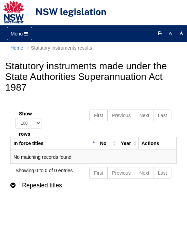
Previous (121, 115)
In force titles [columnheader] (28, 143)
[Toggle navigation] (19, 33)
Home (16, 48)
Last (162, 115)
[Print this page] (160, 33)
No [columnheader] (103, 143)
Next (144, 115)
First (98, 115)
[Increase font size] (181, 33)
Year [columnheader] (126, 143)
